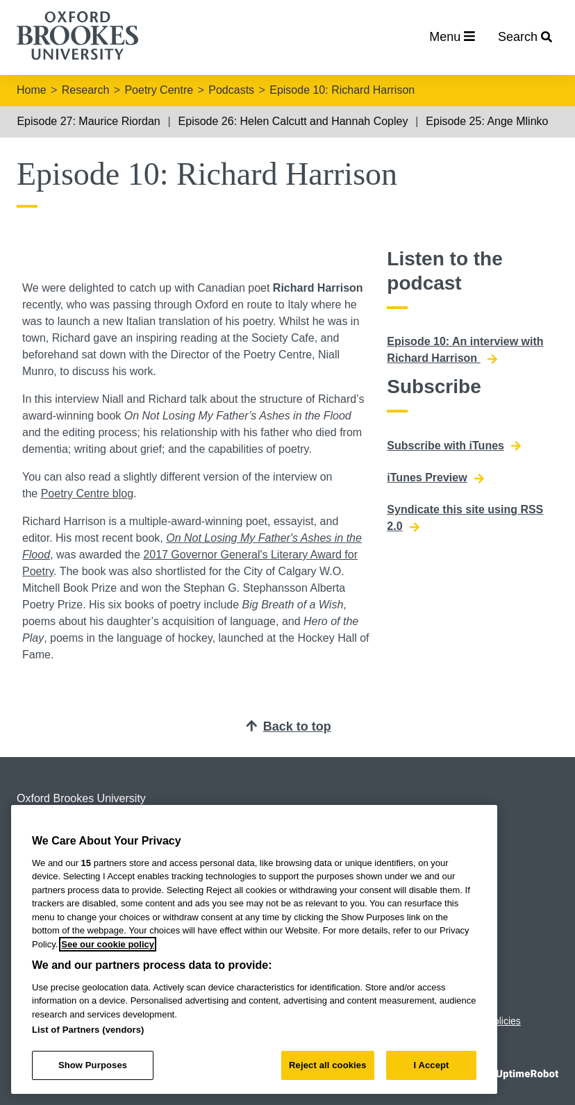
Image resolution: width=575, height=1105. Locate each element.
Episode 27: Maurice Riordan (88, 121)
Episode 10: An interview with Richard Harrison (465, 350)
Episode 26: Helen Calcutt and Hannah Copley (293, 121)
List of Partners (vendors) (88, 1029)
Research (85, 90)
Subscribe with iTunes (454, 446)
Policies (504, 1021)
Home (32, 90)
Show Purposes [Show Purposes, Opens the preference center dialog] (92, 1065)
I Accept (431, 1065)
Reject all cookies (327, 1065)
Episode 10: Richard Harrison (342, 90)
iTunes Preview (435, 478)
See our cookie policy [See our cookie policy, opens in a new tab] (107, 944)
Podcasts (231, 90)
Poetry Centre (158, 90)
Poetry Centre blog (87, 493)
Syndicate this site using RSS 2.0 (465, 518)
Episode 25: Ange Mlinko (487, 121)
